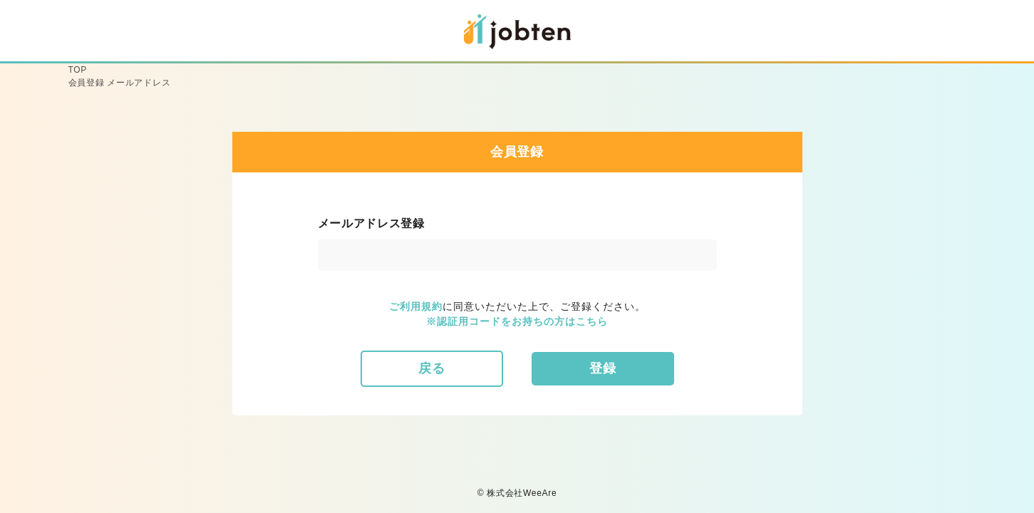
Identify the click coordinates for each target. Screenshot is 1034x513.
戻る (431, 368)
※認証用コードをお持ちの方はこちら (517, 321)
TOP (78, 70)
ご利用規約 (416, 306)
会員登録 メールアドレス (119, 83)
